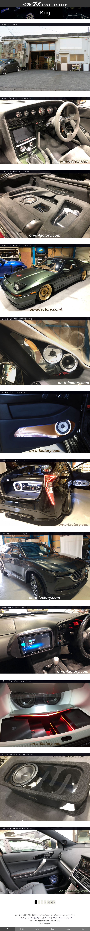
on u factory (22, 918)
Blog (52, 929)
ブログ (54, 918)
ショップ (69, 918)
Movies (67, 929)
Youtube (61, 918)
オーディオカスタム (34, 918)
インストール (46, 918)
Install (37, 929)
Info (82, 929)
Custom (22, 929)
